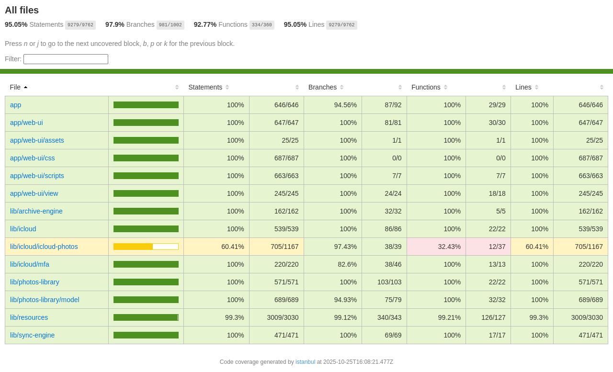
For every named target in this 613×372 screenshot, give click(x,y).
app (15, 105)
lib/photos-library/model (44, 300)
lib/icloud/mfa (29, 264)
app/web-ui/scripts (37, 176)
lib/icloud (23, 229)
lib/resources (29, 317)
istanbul (305, 362)
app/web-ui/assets (37, 140)
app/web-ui (26, 122)
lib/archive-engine (36, 211)
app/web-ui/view (34, 193)
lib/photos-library (34, 282)
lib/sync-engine (32, 335)
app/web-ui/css (32, 158)
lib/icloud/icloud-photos (44, 246)
